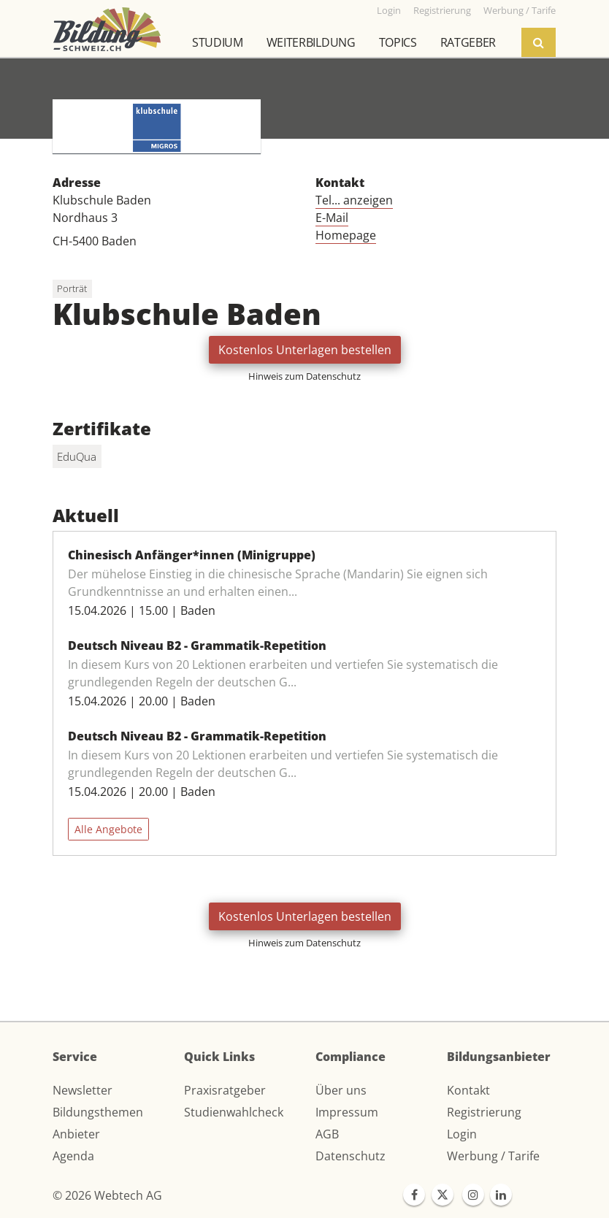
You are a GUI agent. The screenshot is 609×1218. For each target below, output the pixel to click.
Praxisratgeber (225, 1090)
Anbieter (76, 1134)
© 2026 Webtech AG (107, 1195)
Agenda (73, 1156)
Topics (398, 42)
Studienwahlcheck (233, 1112)
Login (462, 1134)
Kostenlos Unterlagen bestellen (304, 350)
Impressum (346, 1112)
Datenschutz (350, 1156)
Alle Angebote (108, 829)
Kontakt (468, 1090)
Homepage (345, 235)
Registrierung (484, 1112)
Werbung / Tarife (493, 1156)
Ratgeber (468, 42)
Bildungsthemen (98, 1112)
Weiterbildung (311, 42)
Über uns (341, 1090)
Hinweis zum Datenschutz (304, 376)
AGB (327, 1134)
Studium (217, 42)
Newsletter (82, 1090)
